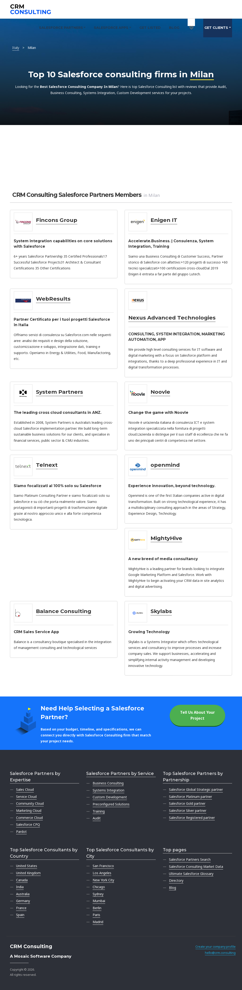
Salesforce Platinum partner (190, 796)
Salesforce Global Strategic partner (196, 789)
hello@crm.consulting (220, 953)
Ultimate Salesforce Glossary (191, 873)
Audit (97, 818)
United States (26, 866)
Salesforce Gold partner (187, 803)
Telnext (47, 465)
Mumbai (99, 901)
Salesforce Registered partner (192, 817)
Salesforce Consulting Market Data (196, 866)
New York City (103, 880)
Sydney (98, 894)
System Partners (59, 392)
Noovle (160, 392)
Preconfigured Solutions (111, 804)
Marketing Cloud (28, 810)
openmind (165, 465)
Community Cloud (30, 803)
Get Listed (150, 28)
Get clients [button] (216, 28)
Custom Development (110, 797)
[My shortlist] (191, 22)
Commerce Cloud (29, 817)
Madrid (98, 922)
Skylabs (161, 611)
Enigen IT (164, 220)
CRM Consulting (31, 946)
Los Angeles (102, 873)
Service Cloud (26, 796)
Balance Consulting (63, 611)
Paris (96, 914)
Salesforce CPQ (28, 824)
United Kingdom (28, 873)
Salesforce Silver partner (187, 810)
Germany (23, 901)
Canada (22, 880)
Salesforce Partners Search (190, 859)
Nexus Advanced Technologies (172, 317)
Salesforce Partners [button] (61, 28)
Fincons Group (56, 220)
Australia (23, 894)
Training (99, 811)
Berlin (97, 908)
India (20, 887)
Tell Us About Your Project (197, 715)
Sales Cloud (25, 789)
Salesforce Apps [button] (111, 28)
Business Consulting (108, 783)
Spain (20, 914)
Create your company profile (215, 947)
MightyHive (166, 538)
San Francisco (103, 866)
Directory (176, 880)
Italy (15, 47)
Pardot (21, 831)
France (21, 908)
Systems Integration (108, 790)
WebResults (53, 298)
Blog (174, 28)
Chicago (99, 887)
